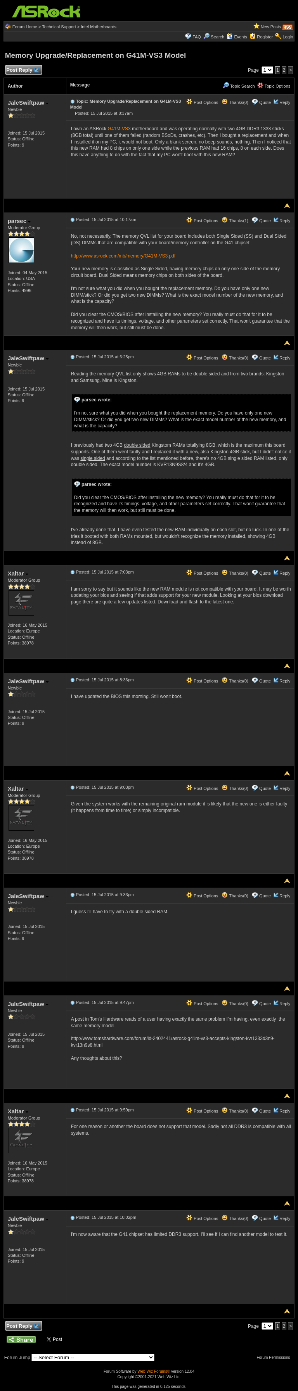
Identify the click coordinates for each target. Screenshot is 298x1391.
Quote (265, 102)
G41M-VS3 (118, 128)
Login (287, 37)
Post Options (202, 102)
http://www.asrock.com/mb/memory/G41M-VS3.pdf (123, 256)
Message (80, 85)
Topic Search (239, 86)
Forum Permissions (275, 1357)
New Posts (271, 26)
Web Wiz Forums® (153, 1371)
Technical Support (59, 26)
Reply (284, 102)
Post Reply (22, 70)
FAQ (196, 37)
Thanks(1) (235, 220)
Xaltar (18, 573)
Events (237, 37)
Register (265, 37)
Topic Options (274, 86)
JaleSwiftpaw (28, 102)
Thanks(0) (235, 102)
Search (217, 37)
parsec (19, 221)
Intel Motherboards (98, 26)
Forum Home (24, 26)
